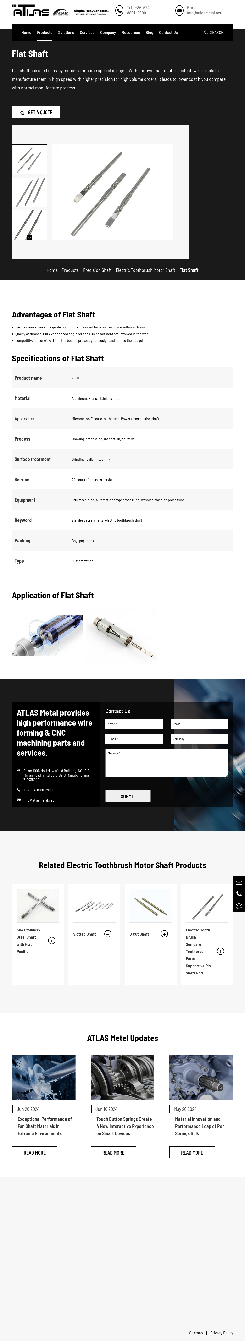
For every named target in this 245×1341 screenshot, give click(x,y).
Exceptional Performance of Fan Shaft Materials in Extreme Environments (45, 1126)
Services (87, 32)
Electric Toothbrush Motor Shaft (145, 270)
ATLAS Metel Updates (122, 1038)
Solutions (66, 32)
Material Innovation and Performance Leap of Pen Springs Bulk (200, 1126)
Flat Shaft (189, 270)
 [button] (30, 238)
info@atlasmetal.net (38, 800)
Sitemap (196, 1332)
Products (44, 32)
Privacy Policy (221, 1332)
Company (108, 32)
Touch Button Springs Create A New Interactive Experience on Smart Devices (125, 1126)
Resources (131, 32)
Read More (35, 1152)
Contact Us (168, 32)
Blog (149, 32)
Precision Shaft (97, 270)
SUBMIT (128, 796)
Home (26, 32)
